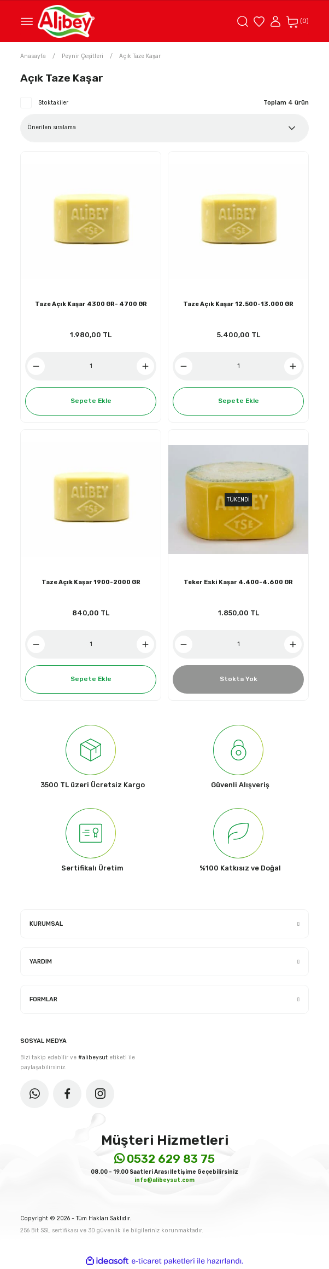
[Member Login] (275, 21)
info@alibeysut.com (164, 1180)
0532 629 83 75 (164, 1159)
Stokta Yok (238, 679)
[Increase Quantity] (145, 366)
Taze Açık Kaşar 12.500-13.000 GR (238, 304)
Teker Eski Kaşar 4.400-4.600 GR (238, 582)
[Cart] (297, 21)
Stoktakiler (53, 102)
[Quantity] (91, 366)
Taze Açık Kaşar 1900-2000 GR (91, 582)
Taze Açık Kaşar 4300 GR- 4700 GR (91, 304)
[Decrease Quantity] (36, 366)
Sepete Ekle (90, 401)
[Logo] (66, 21)
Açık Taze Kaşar (140, 56)
